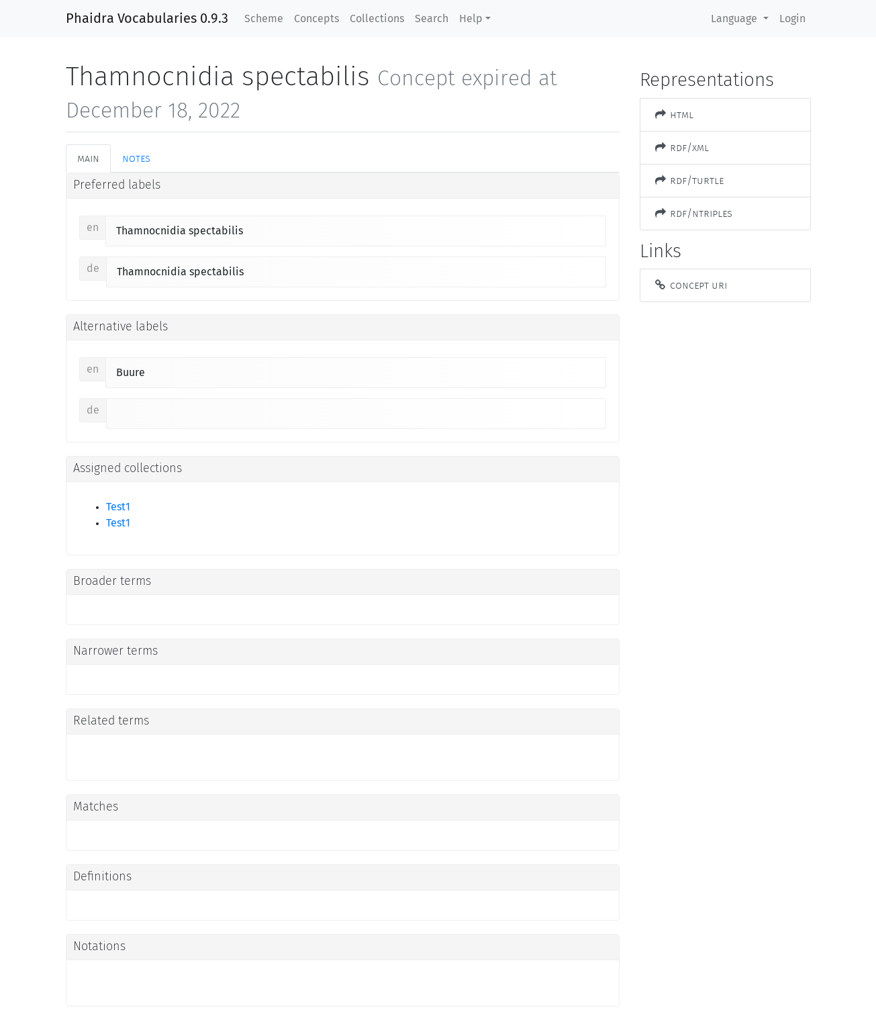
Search (431, 18)
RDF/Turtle (689, 180)
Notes (136, 158)
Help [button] (471, 18)
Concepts (316, 18)
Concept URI (691, 285)
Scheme (263, 18)
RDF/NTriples (693, 213)
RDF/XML (682, 147)
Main (88, 158)
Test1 (118, 507)
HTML (674, 114)
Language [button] (735, 18)
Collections (377, 18)
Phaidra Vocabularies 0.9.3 (147, 19)
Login (792, 18)
